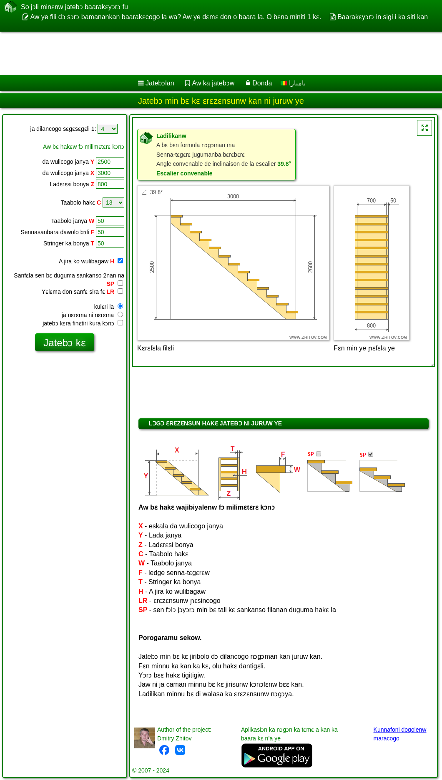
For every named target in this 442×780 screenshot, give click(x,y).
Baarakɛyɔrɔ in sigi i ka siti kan (382, 16)
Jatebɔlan (160, 83)
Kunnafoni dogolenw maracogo (400, 734)
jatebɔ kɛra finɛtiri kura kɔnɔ (83, 323)
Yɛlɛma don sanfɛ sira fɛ (82, 291)
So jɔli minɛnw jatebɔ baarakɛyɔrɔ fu (74, 6)
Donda (262, 83)
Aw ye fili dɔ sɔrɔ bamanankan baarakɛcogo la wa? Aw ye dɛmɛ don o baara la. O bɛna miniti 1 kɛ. (175, 16)
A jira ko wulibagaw (91, 261)
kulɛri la (108, 306)
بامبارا (293, 83)
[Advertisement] (213, 53)
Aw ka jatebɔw (213, 83)
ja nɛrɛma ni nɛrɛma (92, 315)
